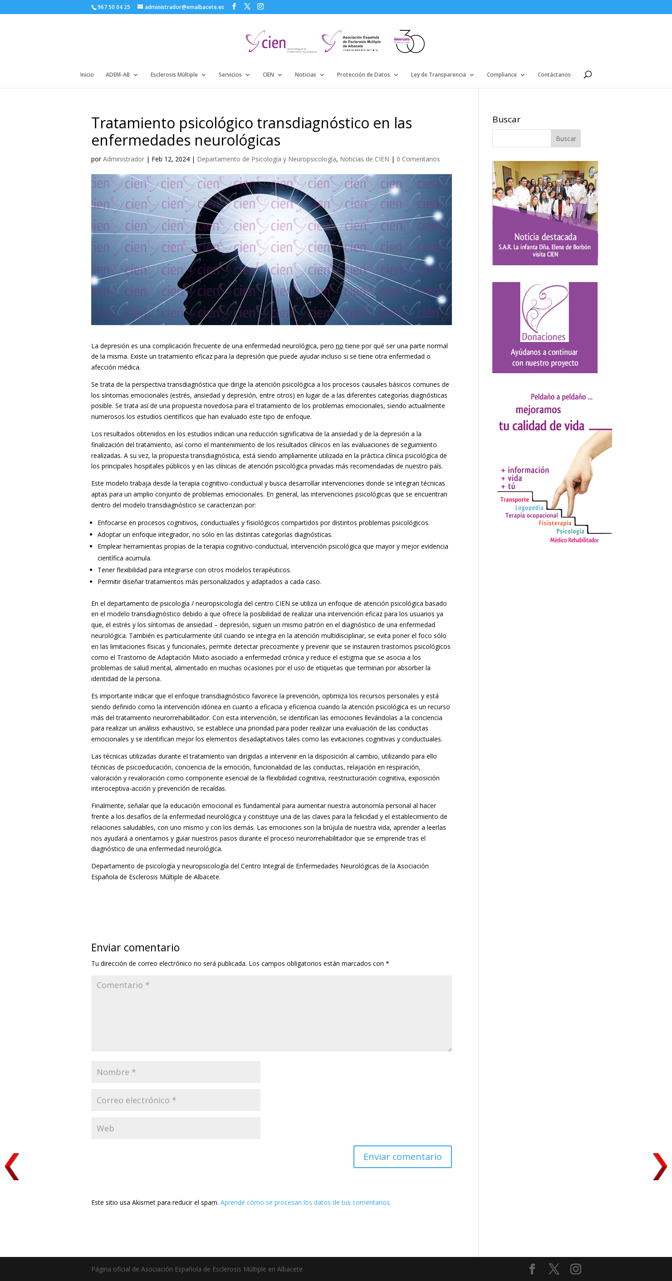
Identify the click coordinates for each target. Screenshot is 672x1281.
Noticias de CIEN (364, 159)
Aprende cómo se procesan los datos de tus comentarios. (306, 1202)
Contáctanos (554, 75)
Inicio (87, 75)
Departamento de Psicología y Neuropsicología (266, 159)
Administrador (123, 159)
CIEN (268, 75)
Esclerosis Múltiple (174, 75)
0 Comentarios (418, 159)
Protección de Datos (363, 75)
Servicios (230, 75)
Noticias (305, 75)
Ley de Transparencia (438, 75)
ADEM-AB (118, 75)
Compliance (502, 75)
